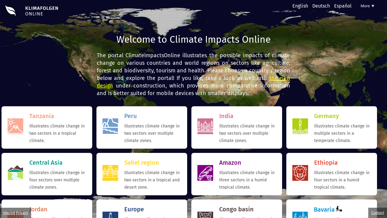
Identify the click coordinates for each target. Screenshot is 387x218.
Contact (377, 213)
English (300, 6)
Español (343, 6)
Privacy (22, 213)
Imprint (9, 213)
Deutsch (321, 6)
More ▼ (368, 6)
